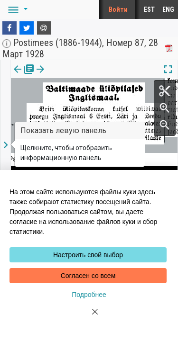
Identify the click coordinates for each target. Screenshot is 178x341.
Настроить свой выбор (88, 255)
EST (149, 9)
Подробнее (89, 294)
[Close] (89, 317)
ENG (168, 9)
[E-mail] (44, 28)
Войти (118, 9)
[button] (16, 9)
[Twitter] (26, 28)
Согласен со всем (88, 275)
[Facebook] (9, 28)
